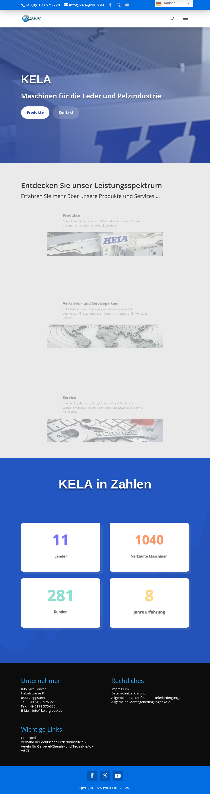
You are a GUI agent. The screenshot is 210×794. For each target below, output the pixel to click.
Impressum (120, 689)
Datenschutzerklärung (128, 693)
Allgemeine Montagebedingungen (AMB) (142, 702)
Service (77, 409)
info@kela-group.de (47, 710)
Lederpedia (30, 737)
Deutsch (165, 3)
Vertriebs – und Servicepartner (94, 308)
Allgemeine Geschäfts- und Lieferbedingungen (147, 697)
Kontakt (65, 112)
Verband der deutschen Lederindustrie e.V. (54, 742)
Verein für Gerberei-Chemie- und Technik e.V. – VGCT (57, 748)
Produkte (35, 112)
